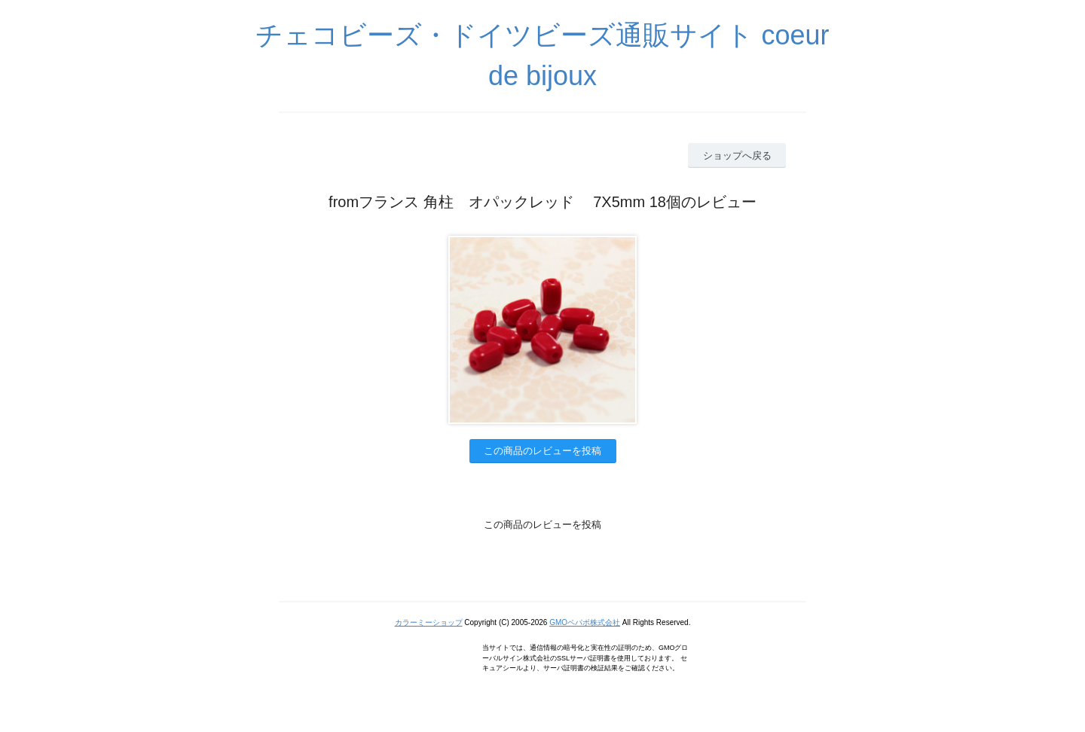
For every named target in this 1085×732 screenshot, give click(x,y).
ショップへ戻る (737, 155)
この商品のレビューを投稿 (542, 450)
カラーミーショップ (429, 622)
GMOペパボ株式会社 (584, 622)
